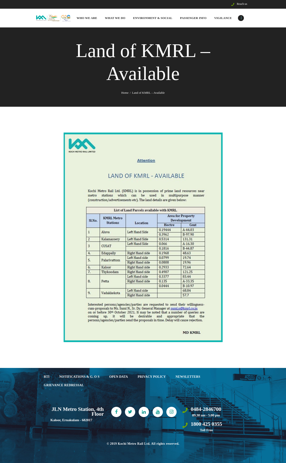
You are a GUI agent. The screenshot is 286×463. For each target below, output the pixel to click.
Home (125, 92)
